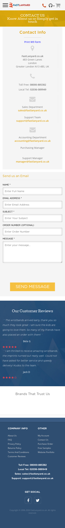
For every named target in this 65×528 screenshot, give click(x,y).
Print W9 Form (32, 42)
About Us (12, 435)
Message (9, 239)
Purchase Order (45, 443)
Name (6, 185)
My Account (43, 435)
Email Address (12, 198)
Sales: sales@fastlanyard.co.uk (32, 474)
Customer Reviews (17, 456)
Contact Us (43, 439)
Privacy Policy (14, 443)
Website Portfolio (46, 452)
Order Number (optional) (18, 225)
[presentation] (32, 272)
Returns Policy (14, 448)
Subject (8, 212)
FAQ (10, 439)
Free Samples (44, 448)
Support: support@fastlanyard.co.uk (32, 478)
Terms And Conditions (18, 452)
